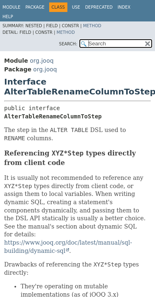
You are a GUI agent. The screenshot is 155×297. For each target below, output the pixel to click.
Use (76, 7)
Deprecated (99, 7)
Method (92, 26)
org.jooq (41, 60)
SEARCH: (68, 44)
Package (34, 7)
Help (7, 16)
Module (11, 7)
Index (123, 7)
